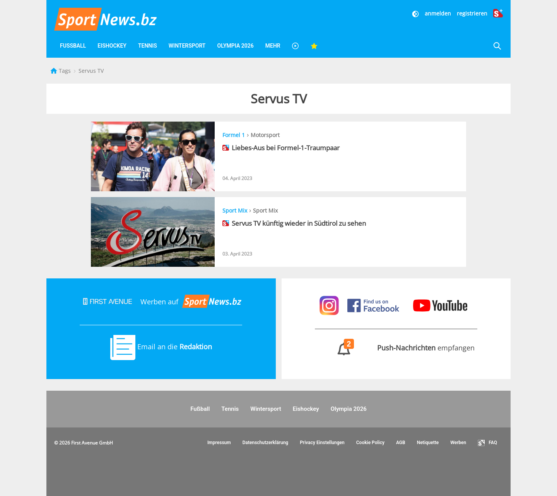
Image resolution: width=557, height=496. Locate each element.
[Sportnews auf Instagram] (330, 304)
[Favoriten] (314, 46)
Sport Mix (234, 210)
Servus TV (91, 70)
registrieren (472, 13)
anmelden (438, 13)
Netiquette (428, 442)
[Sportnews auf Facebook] (374, 304)
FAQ (487, 443)
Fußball (73, 46)
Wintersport (187, 46)
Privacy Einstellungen (322, 442)
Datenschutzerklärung (266, 442)
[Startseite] (54, 70)
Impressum (219, 442)
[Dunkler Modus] (416, 13)
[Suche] (497, 46)
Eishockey (111, 46)
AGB (400, 442)
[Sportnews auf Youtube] (440, 304)
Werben (458, 442)
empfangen (396, 347)
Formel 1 (233, 135)
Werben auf (160, 301)
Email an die (161, 346)
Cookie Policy (370, 442)
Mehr (272, 46)
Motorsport (265, 135)
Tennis (147, 46)
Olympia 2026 (235, 46)
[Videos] (295, 46)
